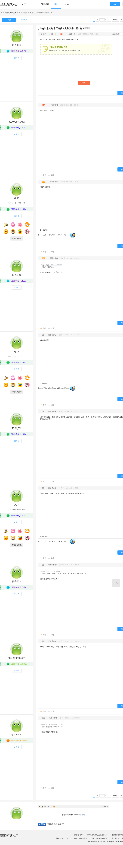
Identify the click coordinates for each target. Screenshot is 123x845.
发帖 (67, 4)
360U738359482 (17, 122)
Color (42, 806)
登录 (115, 4)
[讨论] (41, 28)
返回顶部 (116, 583)
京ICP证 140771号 (62, 838)
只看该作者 (71, 34)
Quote (48, 806)
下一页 (115, 20)
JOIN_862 (16, 428)
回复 (9, 20)
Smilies (54, 806)
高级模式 (105, 806)
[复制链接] (87, 28)
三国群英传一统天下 (10, 13)
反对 (52, 175)
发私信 (16, 58)
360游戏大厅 (11, 837)
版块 (56, 4)
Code (51, 806)
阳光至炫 (16, 45)
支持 (44, 175)
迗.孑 (16, 198)
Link (45, 806)
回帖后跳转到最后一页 (55, 824)
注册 (78, 50)
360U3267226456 (16, 658)
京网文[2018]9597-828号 (99, 838)
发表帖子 (24, 20)
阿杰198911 (16, 735)
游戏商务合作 (78, 835)
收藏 (84, 83)
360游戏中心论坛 (14, 5)
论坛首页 (45, 4)
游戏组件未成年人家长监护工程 (97, 835)
